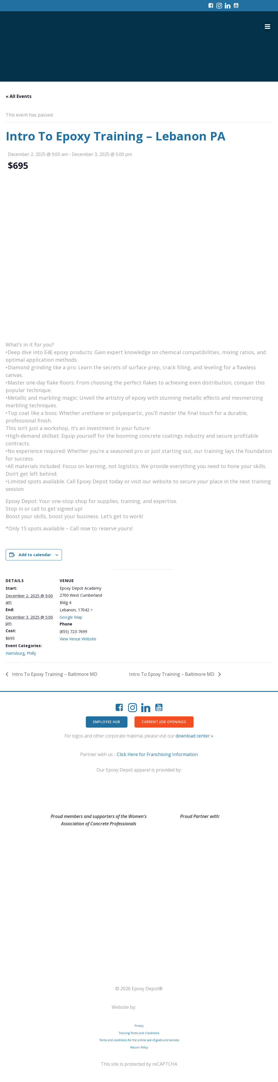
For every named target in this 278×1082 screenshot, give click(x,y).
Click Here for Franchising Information (157, 754)
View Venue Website (78, 638)
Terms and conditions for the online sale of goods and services (139, 1040)
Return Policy (139, 1047)
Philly (31, 653)
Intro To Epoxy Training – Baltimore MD (54, 674)
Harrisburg (15, 653)
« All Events (19, 96)
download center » (194, 736)
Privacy (139, 1026)
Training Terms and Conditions (139, 1033)
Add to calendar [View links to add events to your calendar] (35, 554)
